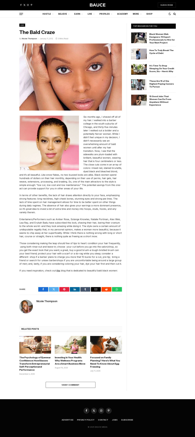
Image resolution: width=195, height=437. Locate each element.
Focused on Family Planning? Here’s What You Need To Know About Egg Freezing (105, 362)
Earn (77, 14)
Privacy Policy (85, 420)
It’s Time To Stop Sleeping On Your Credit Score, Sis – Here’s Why (161, 68)
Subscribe (127, 420)
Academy (122, 14)
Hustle (47, 14)
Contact (103, 420)
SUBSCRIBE (166, 5)
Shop (149, 14)
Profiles (104, 14)
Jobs (115, 420)
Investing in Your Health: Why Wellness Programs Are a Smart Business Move (70, 360)
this (58, 270)
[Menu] (21, 14)
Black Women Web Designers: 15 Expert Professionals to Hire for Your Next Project (162, 38)
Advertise (68, 420)
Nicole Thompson (29, 39)
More (136, 14)
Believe (62, 14)
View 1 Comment (70, 385)
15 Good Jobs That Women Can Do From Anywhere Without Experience (160, 100)
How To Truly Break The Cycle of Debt (161, 51)
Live (90, 14)
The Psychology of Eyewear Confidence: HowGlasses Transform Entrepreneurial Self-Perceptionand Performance (35, 363)
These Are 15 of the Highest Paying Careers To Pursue (161, 84)
